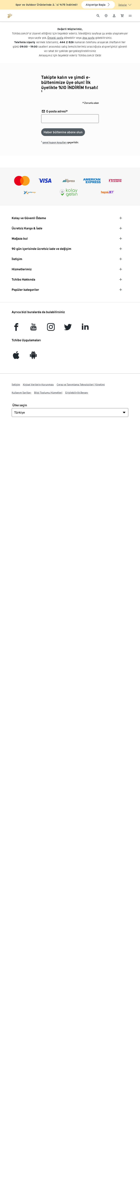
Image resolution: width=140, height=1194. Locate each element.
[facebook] (16, 328)
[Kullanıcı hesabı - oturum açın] (114, 15)
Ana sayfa (88, 37)
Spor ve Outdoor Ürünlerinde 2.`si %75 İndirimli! (46, 4)
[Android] (33, 356)
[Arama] (98, 15)
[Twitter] (67, 328)
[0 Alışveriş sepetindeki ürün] (122, 15)
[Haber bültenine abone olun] (63, 132)
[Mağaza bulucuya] (106, 15)
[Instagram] (50, 328)
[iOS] (16, 356)
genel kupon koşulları (54, 142)
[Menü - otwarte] (130, 15)
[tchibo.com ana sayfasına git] (10, 15)
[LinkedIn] (85, 328)
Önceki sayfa (55, 37)
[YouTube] (33, 328)
